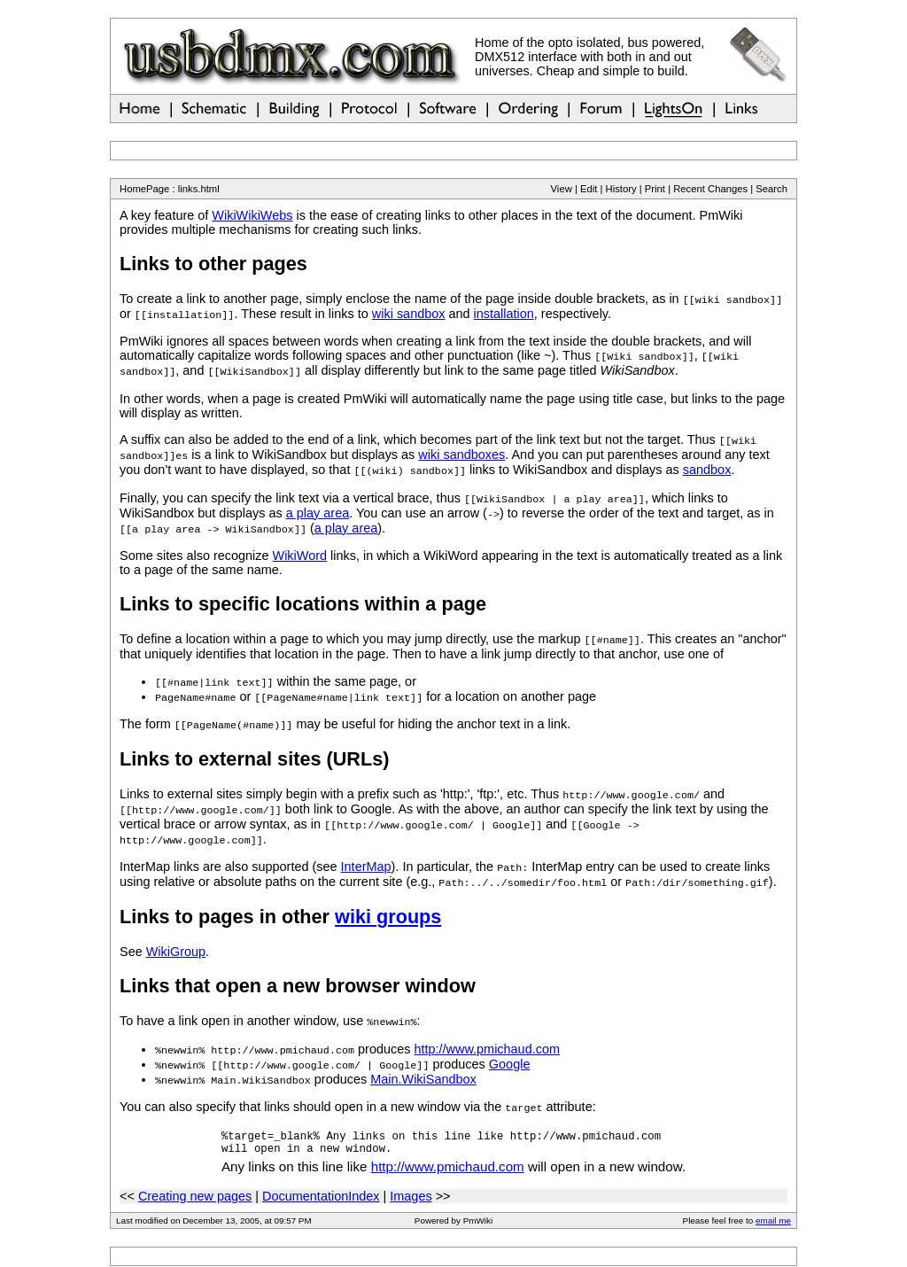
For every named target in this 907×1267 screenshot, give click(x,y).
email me (773, 1204)
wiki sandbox (409, 313)
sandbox (707, 464)
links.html (199, 188)
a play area (317, 506)
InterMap (366, 850)
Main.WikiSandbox (423, 1059)
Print (655, 188)
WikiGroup (175, 934)
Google (510, 1045)
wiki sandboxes (461, 450)
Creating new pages (195, 1179)
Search (771, 188)
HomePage (144, 188)
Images (410, 1179)
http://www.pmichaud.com (487, 1030)
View (561, 188)
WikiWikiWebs (252, 215)
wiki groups (388, 899)
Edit (588, 188)
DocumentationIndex (320, 1179)
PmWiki (477, 1204)
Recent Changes (710, 188)
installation (504, 313)
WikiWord (300, 547)
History (621, 188)
